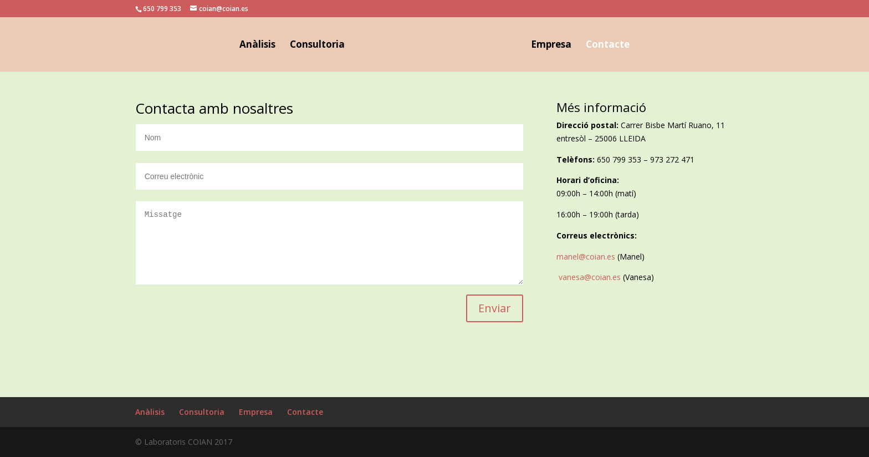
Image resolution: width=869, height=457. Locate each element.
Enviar (494, 308)
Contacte (608, 45)
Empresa (551, 45)
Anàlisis (257, 45)
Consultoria (317, 45)
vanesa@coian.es (590, 277)
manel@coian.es (585, 256)
